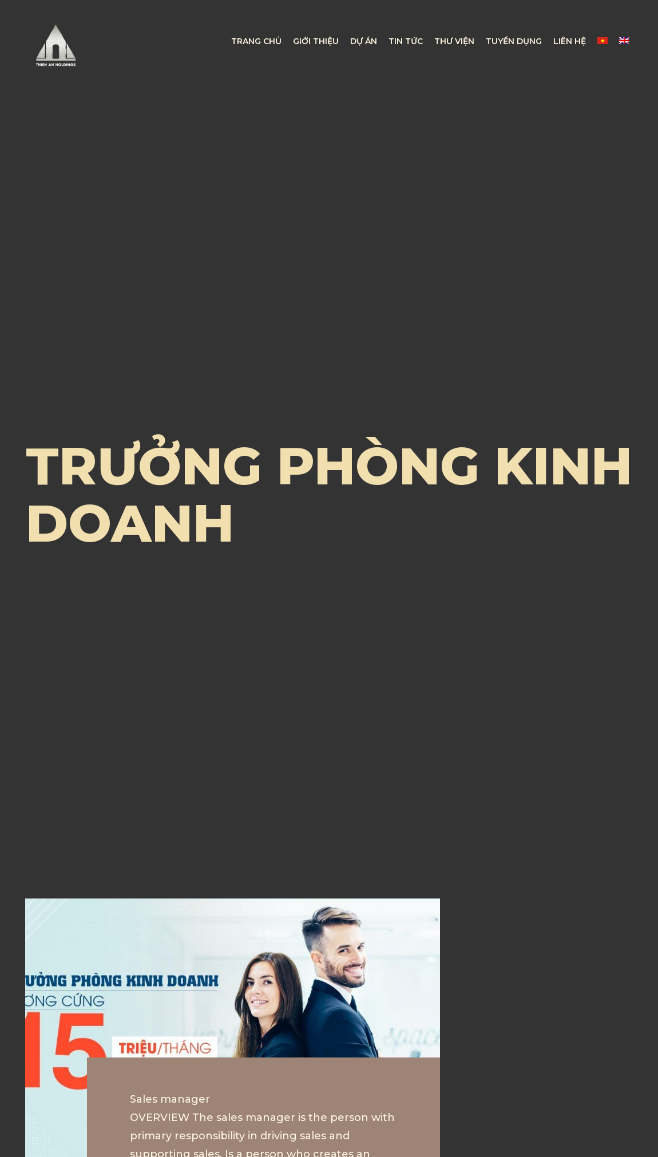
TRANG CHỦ (256, 41)
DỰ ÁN (363, 41)
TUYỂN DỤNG (514, 41)
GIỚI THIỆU (316, 41)
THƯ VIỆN (454, 41)
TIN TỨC (406, 41)
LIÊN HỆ (569, 41)
